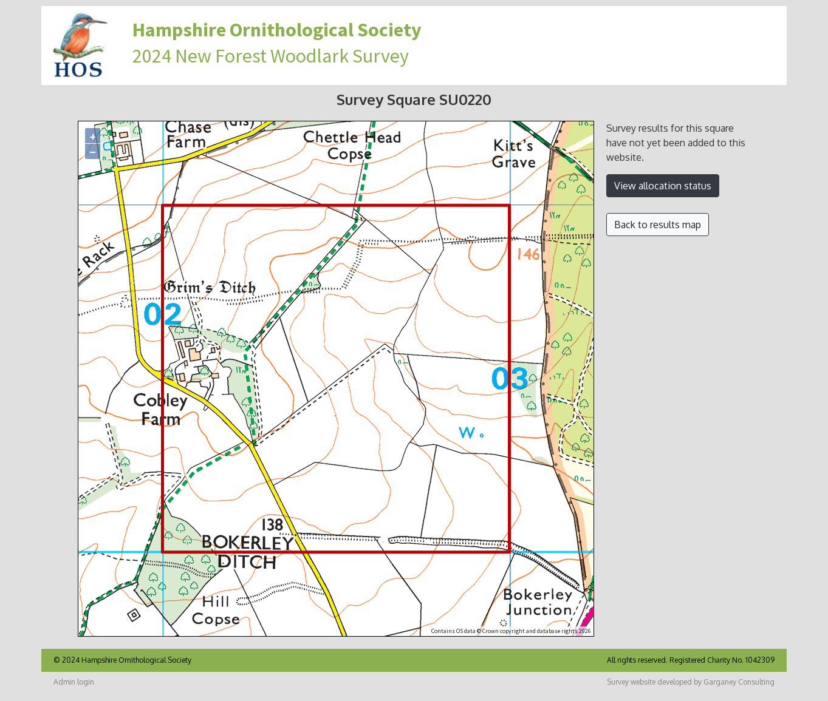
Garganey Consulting (739, 681)
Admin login (73, 681)
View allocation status (662, 186)
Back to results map (657, 224)
